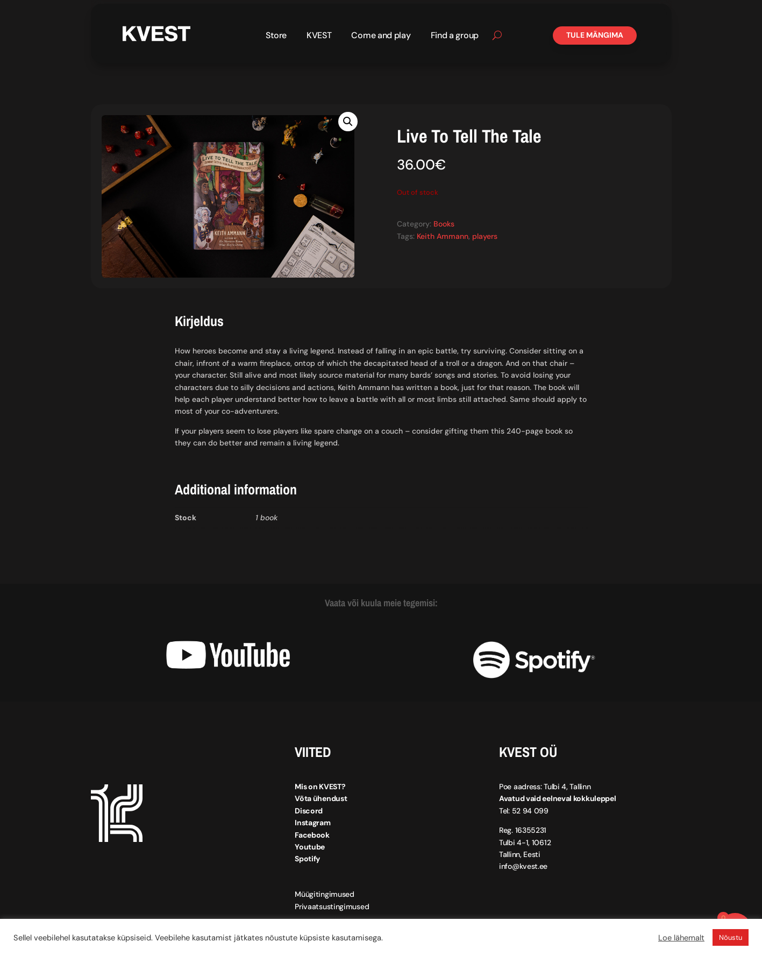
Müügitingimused (324, 894)
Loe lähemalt (681, 938)
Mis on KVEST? (320, 786)
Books (443, 224)
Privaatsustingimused (332, 906)
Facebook (312, 834)
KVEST (319, 36)
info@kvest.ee (523, 866)
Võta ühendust (321, 798)
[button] (348, 121)
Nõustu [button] (730, 937)
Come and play (380, 36)
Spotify (307, 858)
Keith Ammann (442, 235)
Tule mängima (594, 35)
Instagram (312, 822)
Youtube (310, 847)
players (484, 235)
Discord (309, 811)
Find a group (455, 36)
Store (276, 36)
